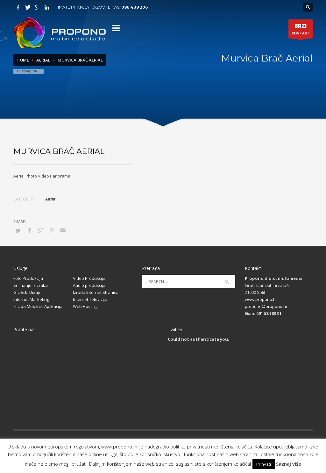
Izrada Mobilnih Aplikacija (37, 306)
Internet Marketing (31, 299)
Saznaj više (288, 464)
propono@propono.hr (266, 306)
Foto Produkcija (28, 278)
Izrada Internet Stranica (95, 292)
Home (23, 60)
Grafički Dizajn (27, 292)
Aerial (43, 60)
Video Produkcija (89, 278)
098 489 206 (134, 7)
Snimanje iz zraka (30, 285)
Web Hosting (85, 306)
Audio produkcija (89, 285)
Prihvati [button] (263, 464)
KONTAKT (300, 30)
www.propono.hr (261, 299)
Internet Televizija (90, 299)
